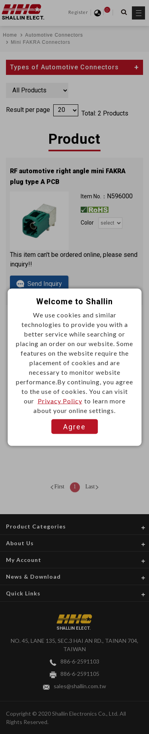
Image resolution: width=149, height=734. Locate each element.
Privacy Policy (60, 400)
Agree (74, 426)
